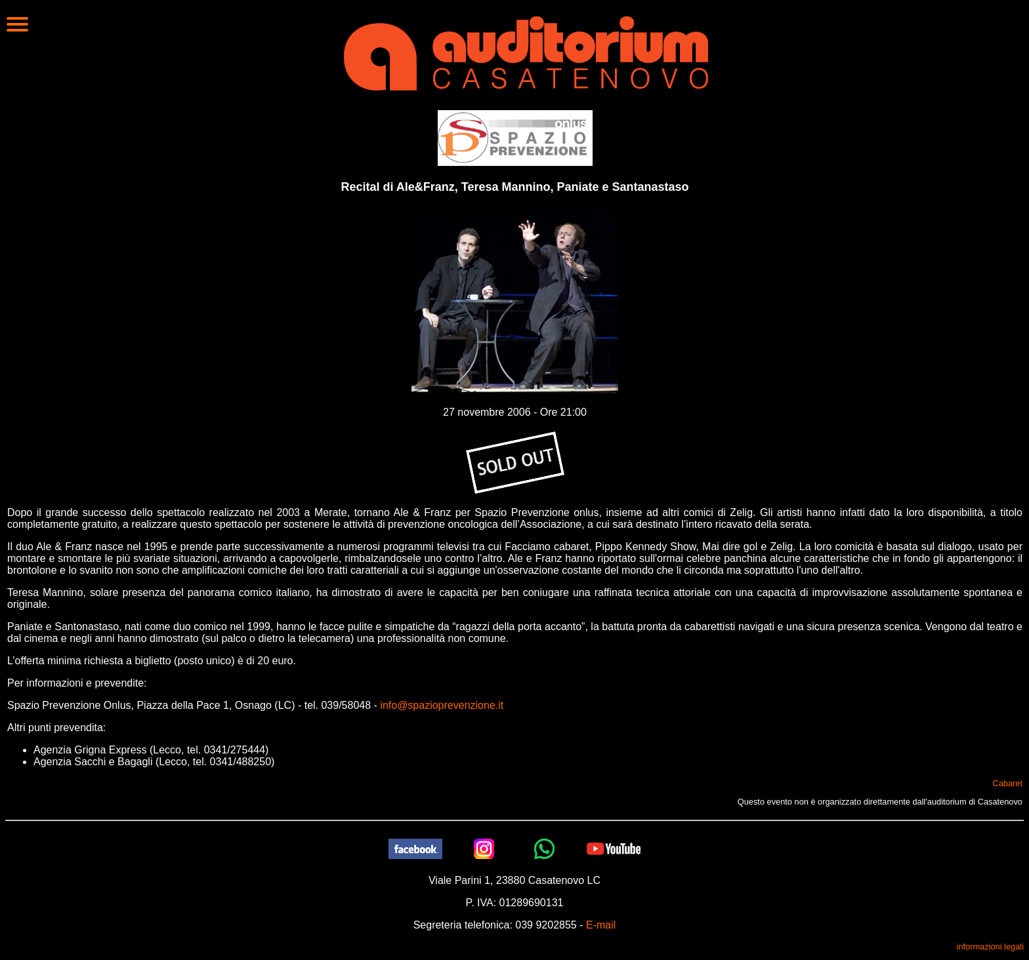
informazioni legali (990, 946)
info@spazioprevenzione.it (441, 705)
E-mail (601, 924)
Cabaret (1007, 783)
